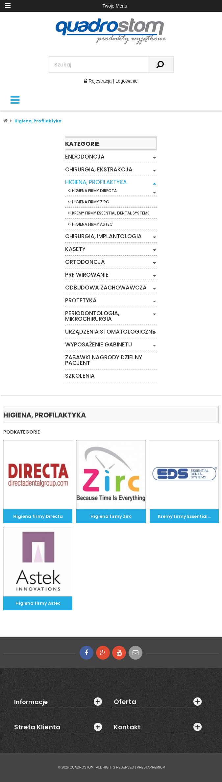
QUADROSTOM (82, 767)
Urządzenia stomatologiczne (110, 332)
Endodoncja (85, 157)
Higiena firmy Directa (94, 191)
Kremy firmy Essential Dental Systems (111, 213)
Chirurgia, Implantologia (103, 236)
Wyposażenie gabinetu (98, 344)
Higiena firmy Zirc (90, 202)
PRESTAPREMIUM (151, 767)
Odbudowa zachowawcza (106, 287)
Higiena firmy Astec (92, 224)
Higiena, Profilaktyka (96, 182)
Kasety (75, 249)
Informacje (31, 702)
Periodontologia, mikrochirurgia (92, 316)
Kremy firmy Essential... (184, 516)
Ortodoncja (85, 262)
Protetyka (81, 300)
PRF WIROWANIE (87, 275)
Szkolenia (80, 376)
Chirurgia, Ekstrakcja (99, 169)
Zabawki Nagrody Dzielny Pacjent (103, 360)
